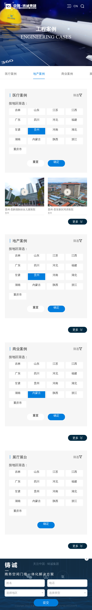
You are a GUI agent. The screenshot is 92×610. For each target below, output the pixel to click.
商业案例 (67, 73)
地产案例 (39, 73)
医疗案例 (11, 73)
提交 (46, 602)
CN (76, 6)
